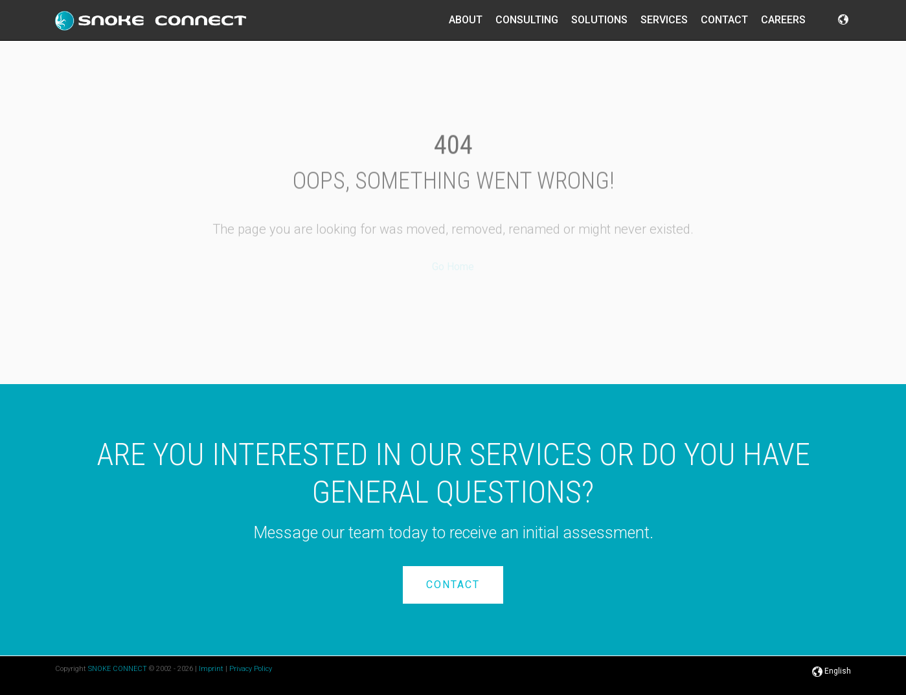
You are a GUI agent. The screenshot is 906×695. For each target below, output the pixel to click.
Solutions (599, 20)
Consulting (526, 20)
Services (664, 20)
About (465, 20)
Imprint (211, 669)
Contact (724, 20)
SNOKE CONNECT (117, 669)
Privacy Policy (250, 669)
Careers (783, 20)
